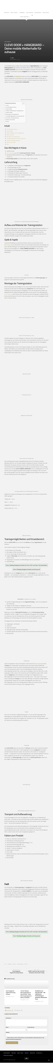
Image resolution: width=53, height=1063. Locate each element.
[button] (32, 15)
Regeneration (37, 12)
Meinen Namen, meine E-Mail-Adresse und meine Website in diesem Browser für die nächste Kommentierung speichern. (25, 1038)
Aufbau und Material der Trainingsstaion (15, 133)
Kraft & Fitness (14, 12)
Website (7, 1032)
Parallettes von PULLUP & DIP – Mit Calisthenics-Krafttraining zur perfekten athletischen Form (41, 995)
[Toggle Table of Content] (24, 103)
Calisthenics (7, 41)
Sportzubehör (29, 12)
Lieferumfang (9, 109)
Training (25, 964)
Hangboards (9, 157)
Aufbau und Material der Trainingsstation (15, 111)
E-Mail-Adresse (31, 1027)
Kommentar (9, 1018)
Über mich (14, 1053)
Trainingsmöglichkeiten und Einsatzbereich (16, 116)
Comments (9, 1010)
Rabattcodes (20, 1053)
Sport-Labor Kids (24, 16)
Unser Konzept (6, 1053)
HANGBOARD (18, 76)
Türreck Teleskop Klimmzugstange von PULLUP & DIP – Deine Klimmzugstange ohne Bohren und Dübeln (26, 994)
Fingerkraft (10, 964)
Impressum (32, 1053)
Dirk (13, 58)
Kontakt (27, 1053)
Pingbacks (19, 1010)
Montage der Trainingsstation (13, 114)
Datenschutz (39, 1053)
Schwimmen (21, 12)
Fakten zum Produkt (10, 119)
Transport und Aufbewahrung (13, 118)
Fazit (8, 121)
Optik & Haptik (9, 112)
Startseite (6, 12)
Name (7, 1027)
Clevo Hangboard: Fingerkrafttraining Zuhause (10, 992)
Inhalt (7, 105)
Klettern (14, 964)
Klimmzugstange (10, 153)
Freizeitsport (45, 12)
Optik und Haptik (10, 135)
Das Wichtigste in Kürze (11, 107)
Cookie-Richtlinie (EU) (8, 1056)
